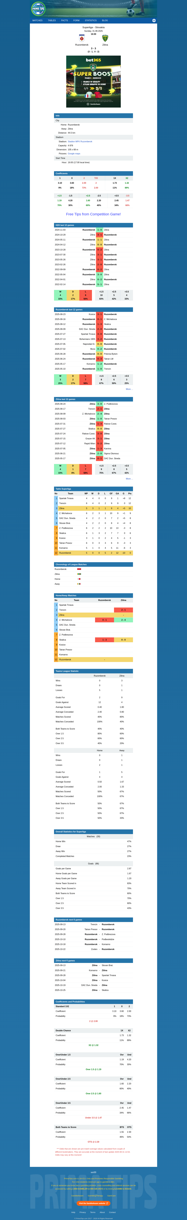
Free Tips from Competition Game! (93, 214)
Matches (37, 20)
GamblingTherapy (95, 1196)
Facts (64, 20)
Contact (112, 1212)
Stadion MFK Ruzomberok (80, 141)
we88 (93, 1172)
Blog (105, 20)
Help (73, 1212)
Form (76, 20)
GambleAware (77, 1196)
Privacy (83, 1212)
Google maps (74, 153)
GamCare (111, 1196)
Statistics (91, 20)
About (102, 1212)
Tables (52, 20)
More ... (129, 389)
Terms (92, 1212)
